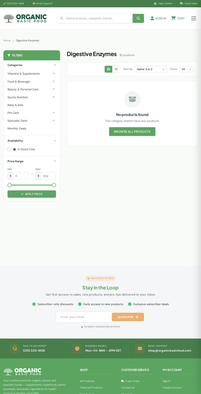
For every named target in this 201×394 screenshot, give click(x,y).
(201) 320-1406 (15, 3)
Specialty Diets (17, 121)
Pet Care (13, 113)
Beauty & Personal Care (23, 89)
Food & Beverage (19, 81)
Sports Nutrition (18, 97)
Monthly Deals (17, 128)
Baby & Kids (15, 105)
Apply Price (31, 194)
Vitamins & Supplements (24, 73)
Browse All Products (132, 131)
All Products (87, 381)
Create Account (172, 387)
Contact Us (128, 387)
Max (38, 169)
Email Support (44, 3)
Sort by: (128, 69)
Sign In (166, 381)
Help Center (164, 3)
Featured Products (91, 387)
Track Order (189, 3)
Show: (174, 69)
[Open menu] (194, 18)
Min (10, 169)
